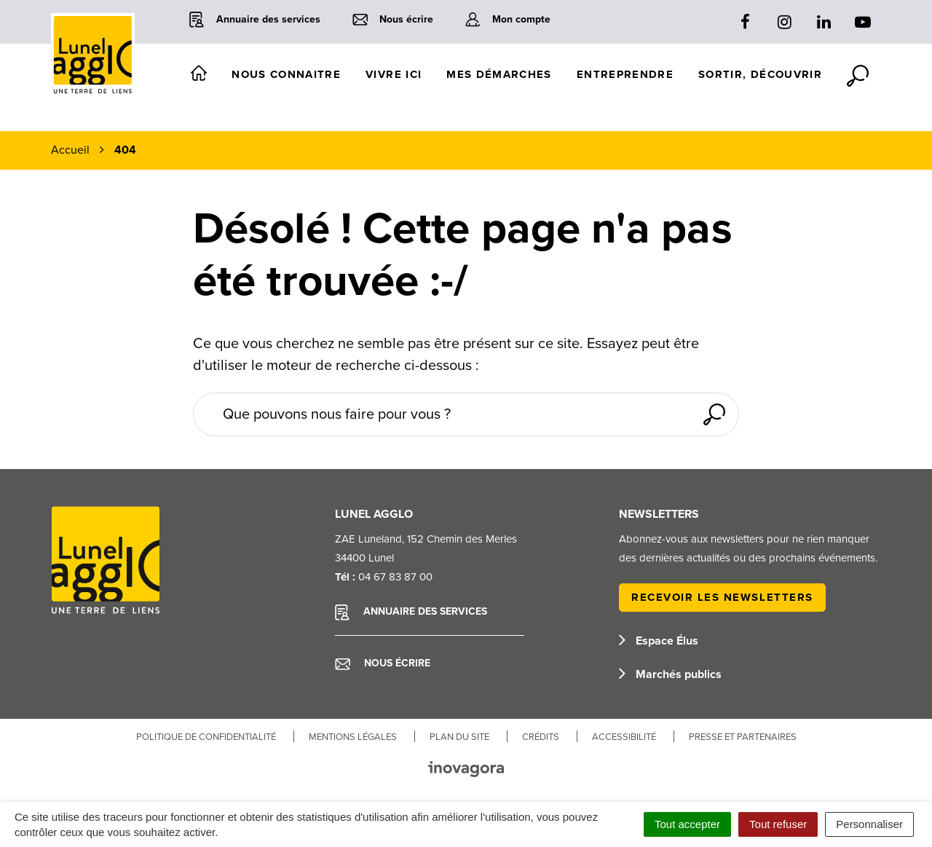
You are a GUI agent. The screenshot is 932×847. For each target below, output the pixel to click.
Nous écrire (382, 663)
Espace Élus (658, 641)
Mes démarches (499, 74)
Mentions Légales (353, 737)
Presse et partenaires (743, 737)
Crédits (540, 737)
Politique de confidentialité (206, 737)
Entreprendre (625, 74)
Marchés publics (670, 674)
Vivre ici (394, 74)
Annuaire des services (411, 612)
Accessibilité (624, 737)
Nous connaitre (286, 74)
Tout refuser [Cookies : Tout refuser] (778, 824)
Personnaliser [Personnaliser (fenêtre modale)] (869, 824)
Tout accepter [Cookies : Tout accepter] (687, 824)
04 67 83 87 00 (395, 576)
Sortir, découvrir (760, 74)
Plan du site (459, 737)
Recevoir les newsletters (722, 597)
